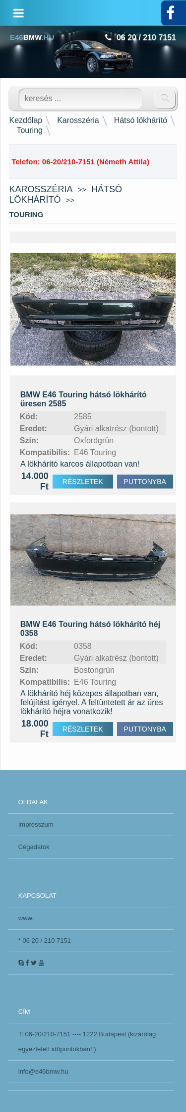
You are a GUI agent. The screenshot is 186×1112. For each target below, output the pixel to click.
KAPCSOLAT (37, 895)
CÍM (24, 1011)
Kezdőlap (25, 120)
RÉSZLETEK (82, 482)
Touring (29, 130)
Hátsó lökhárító (141, 120)
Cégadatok (34, 847)
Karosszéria (78, 120)
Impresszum (36, 824)
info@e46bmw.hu (43, 1071)
